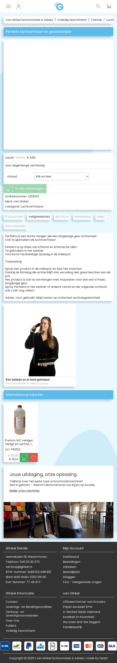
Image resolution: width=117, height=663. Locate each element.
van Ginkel (21, 201)
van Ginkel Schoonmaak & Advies (29, 20)
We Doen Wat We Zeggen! (81, 622)
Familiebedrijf (72, 627)
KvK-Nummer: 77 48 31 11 (23, 582)
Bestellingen (71, 562)
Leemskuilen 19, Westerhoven (26, 557)
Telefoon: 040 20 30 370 (23, 562)
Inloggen (69, 577)
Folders (11, 626)
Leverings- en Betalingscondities (29, 607)
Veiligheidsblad (39, 217)
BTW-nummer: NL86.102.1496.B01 (28, 572)
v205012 (33, 196)
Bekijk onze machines (24, 491)
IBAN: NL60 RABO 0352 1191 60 (26, 577)
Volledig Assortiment (20, 631)
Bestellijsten (71, 572)
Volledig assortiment (72, 20)
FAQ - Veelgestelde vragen (82, 582)
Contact (12, 602)
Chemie (96, 20)
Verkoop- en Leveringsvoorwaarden (22, 613)
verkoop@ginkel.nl (19, 567)
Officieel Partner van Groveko (84, 602)
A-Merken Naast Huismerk (81, 612)
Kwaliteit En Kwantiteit (78, 617)
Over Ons (12, 620)
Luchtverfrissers (32, 206)
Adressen (69, 567)
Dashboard (71, 557)
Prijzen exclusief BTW (77, 607)
